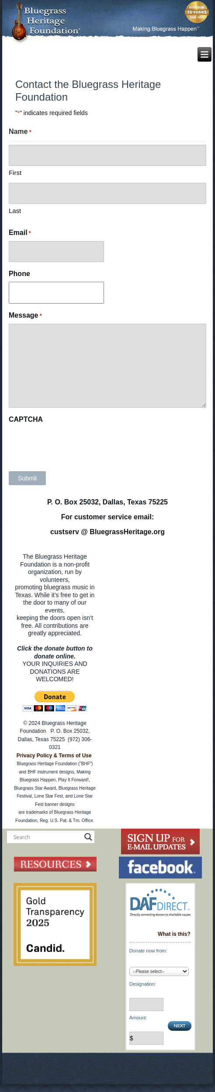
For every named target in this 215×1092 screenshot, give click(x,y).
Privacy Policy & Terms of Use (54, 755)
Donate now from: (148, 950)
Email (20, 233)
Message (25, 315)
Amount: (138, 1017)
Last (15, 210)
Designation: (142, 984)
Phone (19, 273)
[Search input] (47, 837)
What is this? (174, 934)
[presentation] (75, 444)
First (15, 172)
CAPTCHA (26, 419)
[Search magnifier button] (88, 837)
